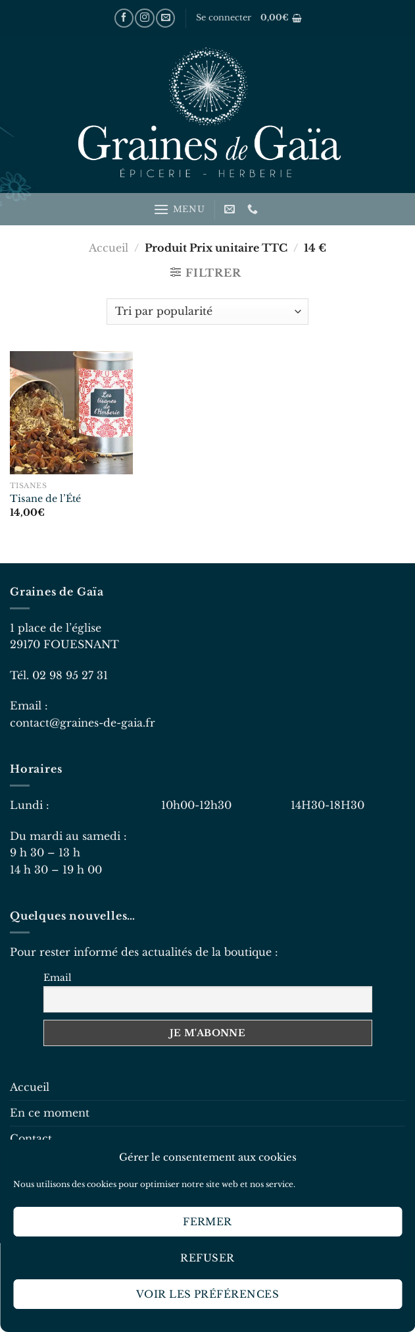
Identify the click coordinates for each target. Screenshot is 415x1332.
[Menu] (179, 209)
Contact (31, 1138)
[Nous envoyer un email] (165, 18)
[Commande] (207, 311)
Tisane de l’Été (45, 499)
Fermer (207, 1221)
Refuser (207, 1258)
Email (57, 978)
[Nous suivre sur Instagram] (144, 18)
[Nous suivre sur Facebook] (124, 18)
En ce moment (49, 1112)
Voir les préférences (207, 1294)
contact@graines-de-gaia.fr (82, 722)
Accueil (108, 247)
